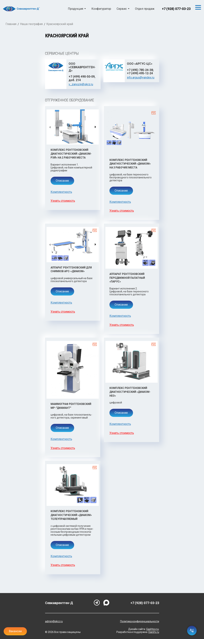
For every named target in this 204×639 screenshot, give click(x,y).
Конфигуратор (101, 8)
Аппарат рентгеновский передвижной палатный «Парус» (127, 278)
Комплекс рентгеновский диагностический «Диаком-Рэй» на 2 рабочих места (71, 153)
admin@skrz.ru (54, 621)
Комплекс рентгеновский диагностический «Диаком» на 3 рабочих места (130, 164)
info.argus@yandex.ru (140, 77)
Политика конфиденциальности (139, 621)
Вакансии (15, 631)
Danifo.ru (153, 632)
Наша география (31, 24)
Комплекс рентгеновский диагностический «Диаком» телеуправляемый (71, 515)
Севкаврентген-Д (59, 603)
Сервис (122, 8)
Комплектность (61, 192)
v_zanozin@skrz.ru (81, 84)
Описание (62, 180)
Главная (11, 24)
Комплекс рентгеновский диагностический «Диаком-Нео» (129, 392)
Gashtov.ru (152, 629)
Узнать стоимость (63, 200)
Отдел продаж (145, 8)
